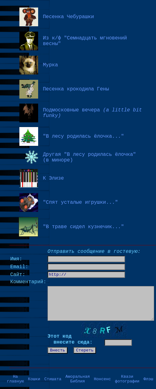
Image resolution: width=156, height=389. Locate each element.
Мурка (50, 65)
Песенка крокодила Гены (76, 89)
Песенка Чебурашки (68, 17)
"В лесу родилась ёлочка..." (83, 136)
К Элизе (53, 178)
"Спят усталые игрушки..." (80, 202)
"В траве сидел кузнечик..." (83, 227)
